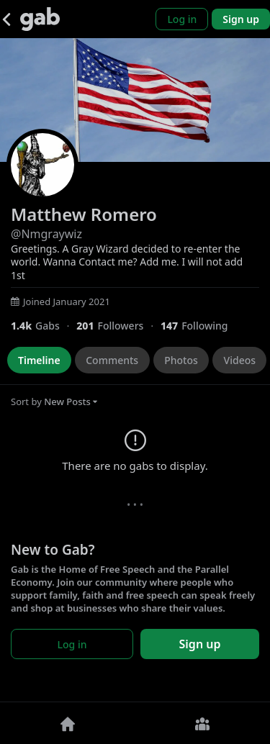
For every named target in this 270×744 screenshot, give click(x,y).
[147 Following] (200, 325)
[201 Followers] (118, 325)
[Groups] (203, 723)
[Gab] (40, 19)
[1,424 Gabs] (43, 325)
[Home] (67, 723)
